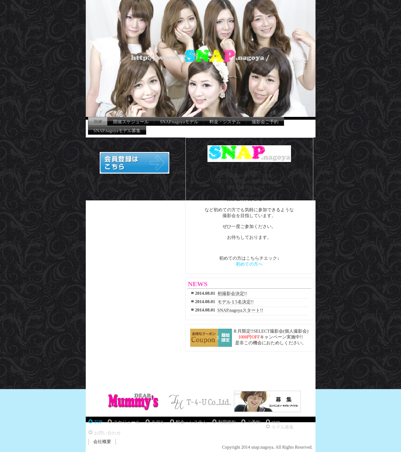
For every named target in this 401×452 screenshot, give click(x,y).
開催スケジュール (131, 121)
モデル (158, 422)
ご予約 (253, 422)
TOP (98, 121)
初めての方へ (249, 264)
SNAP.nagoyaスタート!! (240, 310)
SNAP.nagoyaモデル (179, 121)
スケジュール (126, 422)
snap (276, 421)
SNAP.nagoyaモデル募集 (117, 130)
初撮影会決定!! (232, 293)
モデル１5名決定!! (235, 301)
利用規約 (227, 422)
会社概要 (102, 441)
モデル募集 (283, 427)
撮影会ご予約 (265, 121)
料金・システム (225, 121)
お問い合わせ (107, 433)
